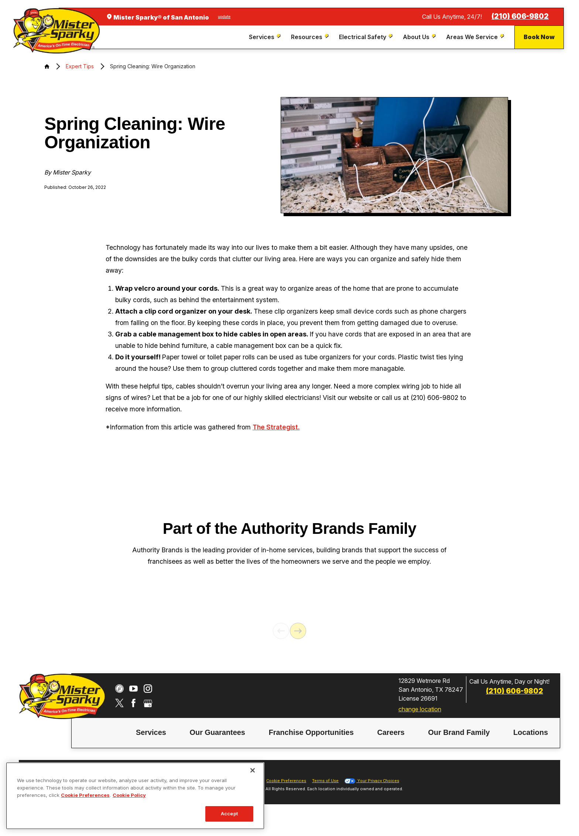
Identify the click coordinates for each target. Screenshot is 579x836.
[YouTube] (133, 703)
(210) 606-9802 (520, 16)
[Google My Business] (148, 718)
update (224, 16)
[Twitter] (119, 718)
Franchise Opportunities (311, 747)
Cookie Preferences (286, 795)
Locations (530, 747)
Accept (229, 813)
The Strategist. (276, 427)
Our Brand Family (459, 747)
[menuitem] (265, 37)
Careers (390, 747)
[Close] (252, 770)
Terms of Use (325, 795)
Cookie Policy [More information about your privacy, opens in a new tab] (129, 795)
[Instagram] (148, 703)
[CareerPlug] (119, 703)
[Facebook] (133, 718)
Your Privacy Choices (372, 795)
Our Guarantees (217, 747)
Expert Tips (80, 66)
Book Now (539, 37)
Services (151, 747)
